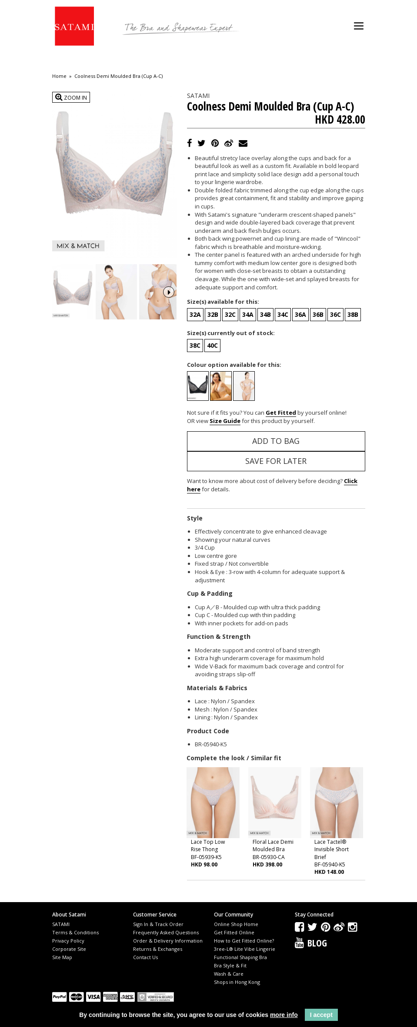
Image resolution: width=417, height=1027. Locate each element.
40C (212, 345)
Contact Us (145, 957)
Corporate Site (69, 949)
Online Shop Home (236, 924)
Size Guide (225, 421)
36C (335, 314)
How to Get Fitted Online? (244, 940)
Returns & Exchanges (157, 949)
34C (282, 314)
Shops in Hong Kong (237, 982)
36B (318, 314)
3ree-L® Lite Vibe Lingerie (244, 949)
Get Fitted (281, 412)
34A (248, 314)
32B (212, 314)
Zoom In (71, 97)
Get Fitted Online (234, 932)
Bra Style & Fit (230, 965)
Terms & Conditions (75, 932)
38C (195, 345)
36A (300, 314)
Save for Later (276, 461)
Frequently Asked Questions (166, 932)
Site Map (62, 957)
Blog (317, 942)
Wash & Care (229, 973)
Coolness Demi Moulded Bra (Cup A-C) (118, 76)
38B (352, 314)
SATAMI (61, 924)
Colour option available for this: (234, 365)
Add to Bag (276, 441)
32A (195, 314)
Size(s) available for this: (223, 301)
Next (168, 291)
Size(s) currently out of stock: (231, 333)
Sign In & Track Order (158, 924)
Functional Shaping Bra (240, 957)
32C (230, 314)
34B (265, 314)
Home (59, 76)
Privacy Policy (68, 940)
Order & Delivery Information (168, 940)
